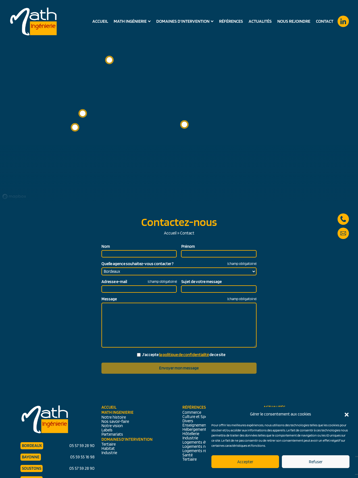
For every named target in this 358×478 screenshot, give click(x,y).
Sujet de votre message (201, 282)
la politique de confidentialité (184, 354)
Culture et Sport (196, 416)
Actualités (260, 21)
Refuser (315, 461)
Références (231, 21)
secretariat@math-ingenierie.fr (343, 225)
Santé (187, 455)
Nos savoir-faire (115, 421)
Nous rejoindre (293, 21)
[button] (346, 414)
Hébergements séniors (202, 429)
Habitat (108, 448)
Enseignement (195, 425)
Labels (107, 430)
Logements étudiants (201, 442)
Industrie (109, 452)
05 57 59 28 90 (343, 211)
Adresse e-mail (139, 282)
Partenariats (112, 434)
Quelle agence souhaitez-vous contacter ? (179, 264)
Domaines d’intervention (182, 21)
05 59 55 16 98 (82, 457)
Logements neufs (197, 446)
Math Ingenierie (117, 412)
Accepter (245, 461)
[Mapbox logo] (14, 196)
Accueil (100, 21)
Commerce (191, 412)
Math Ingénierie (130, 21)
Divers (187, 420)
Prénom (188, 246)
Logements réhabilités (201, 450)
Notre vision (112, 425)
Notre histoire (113, 417)
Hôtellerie (190, 433)
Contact (324, 21)
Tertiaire (108, 444)
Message (179, 299)
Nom (105, 246)
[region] (179, 100)
